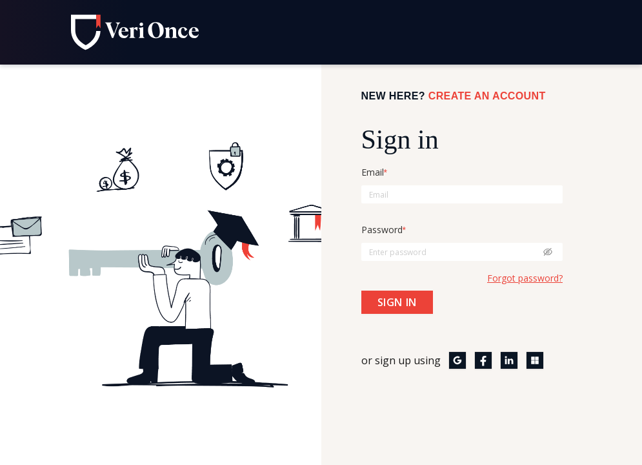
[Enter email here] (462, 194)
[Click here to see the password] (547, 252)
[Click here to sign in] (397, 302)
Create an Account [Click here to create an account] (487, 95)
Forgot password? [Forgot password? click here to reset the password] (525, 278)
